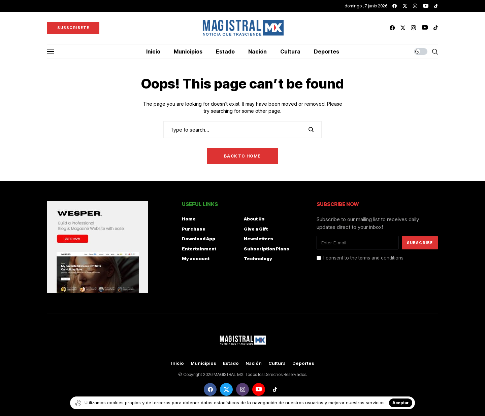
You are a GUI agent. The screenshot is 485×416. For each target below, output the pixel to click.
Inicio (177, 363)
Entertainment (199, 248)
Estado (231, 363)
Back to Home (242, 156)
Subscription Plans (266, 248)
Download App (198, 238)
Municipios (203, 363)
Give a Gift (256, 229)
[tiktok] (436, 6)
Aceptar (400, 402)
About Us (254, 218)
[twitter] (404, 6)
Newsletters (258, 238)
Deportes (303, 363)
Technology (258, 258)
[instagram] (415, 6)
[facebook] (394, 6)
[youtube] (425, 6)
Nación (254, 363)
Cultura (277, 363)
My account (195, 258)
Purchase (193, 229)
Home (189, 218)
